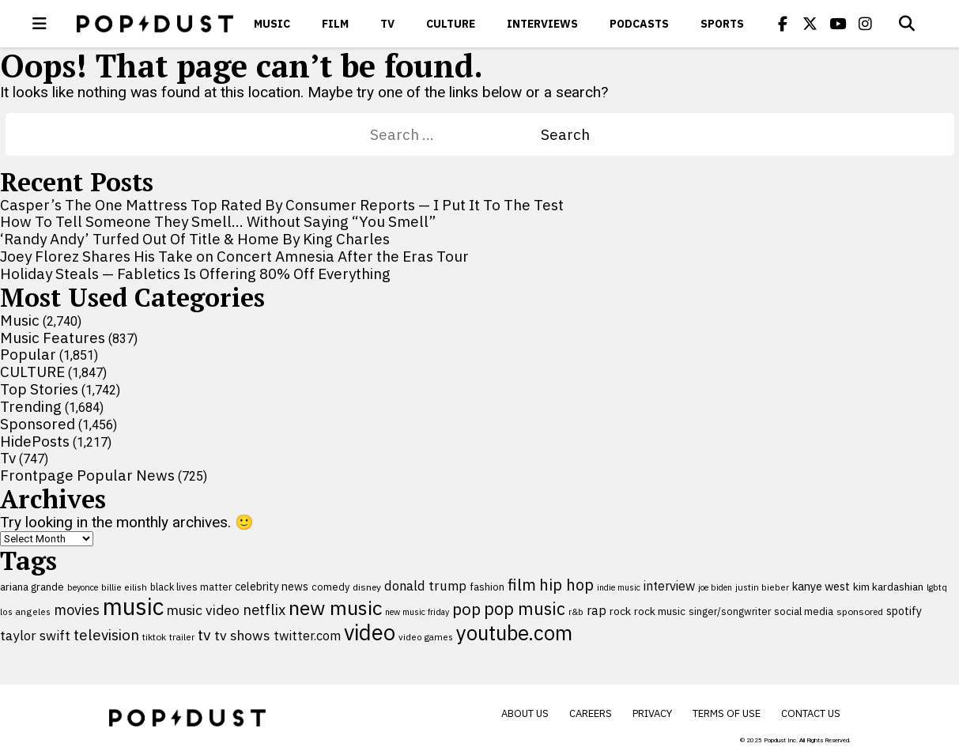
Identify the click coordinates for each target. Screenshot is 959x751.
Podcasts (639, 24)
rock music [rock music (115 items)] (659, 611)
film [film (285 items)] (522, 584)
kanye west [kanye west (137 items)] (821, 586)
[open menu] (39, 23)
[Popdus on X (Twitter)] (810, 23)
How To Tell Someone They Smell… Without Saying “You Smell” (218, 221)
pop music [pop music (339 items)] (524, 609)
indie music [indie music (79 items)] (618, 587)
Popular (28, 354)
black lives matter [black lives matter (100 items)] (191, 586)
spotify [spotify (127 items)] (904, 610)
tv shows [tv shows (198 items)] (242, 635)
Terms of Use (727, 713)
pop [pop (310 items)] (466, 609)
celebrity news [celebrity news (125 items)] (271, 586)
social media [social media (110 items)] (803, 611)
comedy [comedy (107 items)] (330, 587)
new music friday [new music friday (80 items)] (417, 611)
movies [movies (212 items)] (77, 609)
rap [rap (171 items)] (596, 610)
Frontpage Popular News (87, 475)
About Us (525, 713)
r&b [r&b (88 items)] (575, 611)
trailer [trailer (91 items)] (181, 637)
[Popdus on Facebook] (783, 23)
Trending (31, 406)
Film (335, 24)
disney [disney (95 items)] (367, 587)
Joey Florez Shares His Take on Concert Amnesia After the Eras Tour (234, 256)
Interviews (542, 24)
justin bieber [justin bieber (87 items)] (762, 587)
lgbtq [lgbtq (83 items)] (937, 587)
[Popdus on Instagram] (866, 23)
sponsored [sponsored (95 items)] (859, 611)
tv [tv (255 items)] (204, 634)
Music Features (52, 337)
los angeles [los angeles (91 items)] (25, 611)
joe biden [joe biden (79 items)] (715, 587)
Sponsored (37, 423)
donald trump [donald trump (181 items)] (425, 585)
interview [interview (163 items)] (669, 586)
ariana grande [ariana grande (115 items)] (32, 586)
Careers (590, 713)
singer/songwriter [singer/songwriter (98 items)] (730, 611)
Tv (387, 24)
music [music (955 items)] (133, 606)
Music (272, 24)
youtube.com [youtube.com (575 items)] (514, 633)
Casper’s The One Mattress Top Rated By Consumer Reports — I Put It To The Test (282, 204)
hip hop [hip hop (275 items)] (566, 584)
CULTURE (450, 24)
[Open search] (907, 23)
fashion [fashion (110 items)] (487, 586)
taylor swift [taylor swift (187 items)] (35, 635)
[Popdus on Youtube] (838, 23)
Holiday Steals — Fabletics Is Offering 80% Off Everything (195, 273)
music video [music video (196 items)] (203, 610)
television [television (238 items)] (106, 634)
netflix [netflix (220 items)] (264, 609)
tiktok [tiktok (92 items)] (154, 637)
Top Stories (39, 388)
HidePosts (35, 441)
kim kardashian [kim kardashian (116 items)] (888, 586)
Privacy (652, 713)
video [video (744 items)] (369, 632)
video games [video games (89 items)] (425, 637)
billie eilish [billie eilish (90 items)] (124, 587)
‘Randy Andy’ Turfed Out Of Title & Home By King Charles (195, 238)
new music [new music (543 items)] (335, 607)
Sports (722, 24)
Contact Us (810, 713)
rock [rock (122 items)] (620, 611)
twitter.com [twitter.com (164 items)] (307, 635)
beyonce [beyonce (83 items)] (82, 587)
